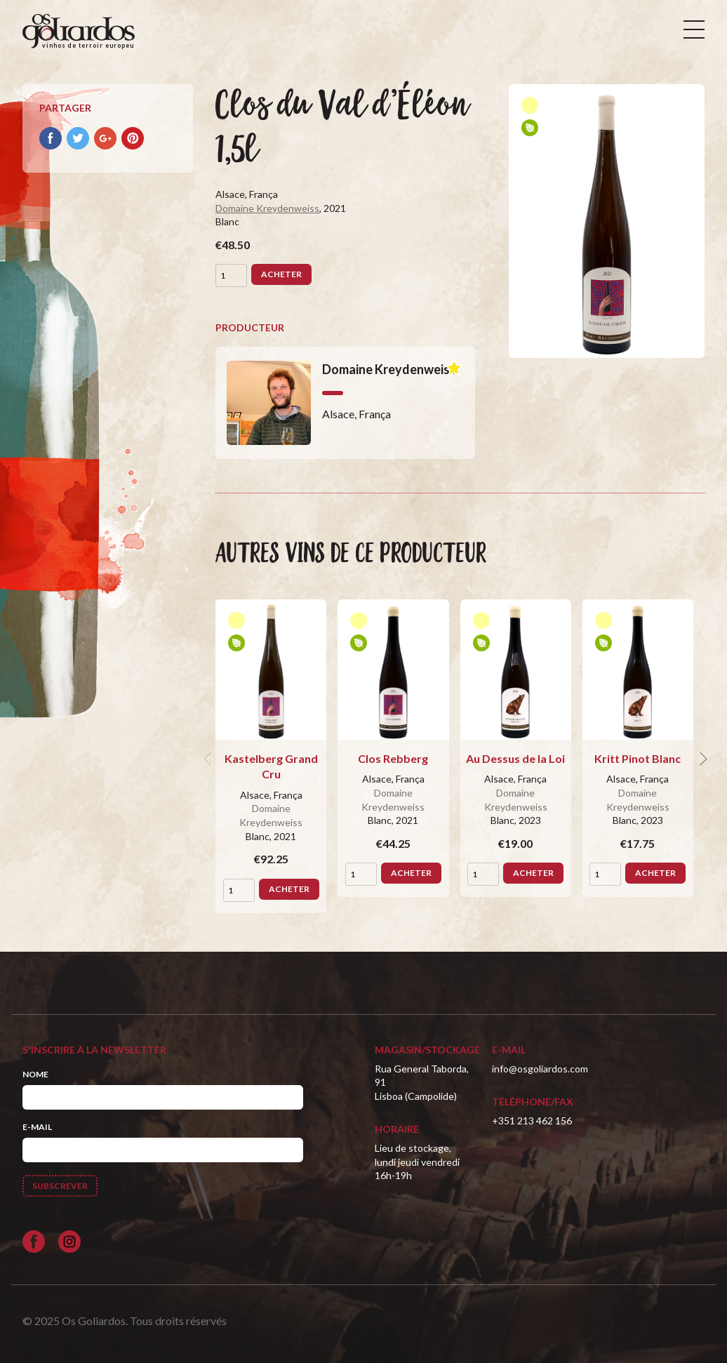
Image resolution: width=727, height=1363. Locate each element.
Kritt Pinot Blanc (637, 758)
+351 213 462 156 (532, 1120)
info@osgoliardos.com (540, 1069)
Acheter (281, 274)
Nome (35, 1074)
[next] (702, 758)
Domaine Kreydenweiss (267, 208)
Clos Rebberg (393, 758)
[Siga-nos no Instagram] (69, 1241)
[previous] (210, 758)
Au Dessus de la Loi (515, 758)
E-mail (37, 1127)
